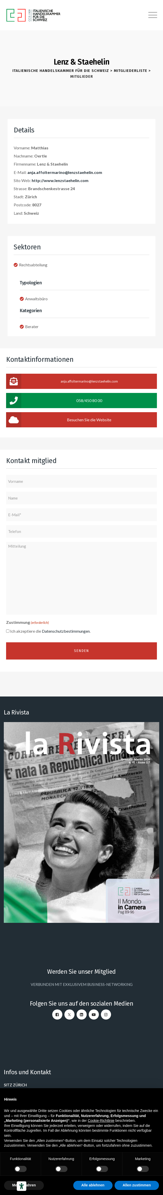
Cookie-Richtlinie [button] (101, 1121)
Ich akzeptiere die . (50, 631)
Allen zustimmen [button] (137, 1185)
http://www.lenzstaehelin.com (60, 180)
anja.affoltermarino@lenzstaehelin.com (64, 172)
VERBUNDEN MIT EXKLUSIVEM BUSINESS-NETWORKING (82, 984)
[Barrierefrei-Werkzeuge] (21, 1186)
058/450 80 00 (54, 400)
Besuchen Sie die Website (58, 419)
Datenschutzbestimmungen (66, 631)
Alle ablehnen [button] (92, 1185)
